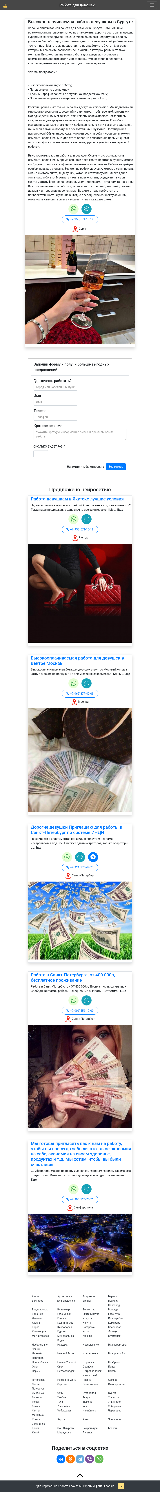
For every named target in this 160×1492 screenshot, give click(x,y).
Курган (61, 1331)
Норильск (89, 1362)
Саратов (62, 1384)
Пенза (112, 1366)
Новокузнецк (91, 1353)
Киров (35, 1327)
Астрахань (89, 1296)
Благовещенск (66, 1300)
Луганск (87, 1432)
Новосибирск (40, 1362)
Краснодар (114, 1327)
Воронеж (37, 1313)
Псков (112, 1371)
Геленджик (64, 1313)
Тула (60, 1401)
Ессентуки (114, 1313)
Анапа (35, 1296)
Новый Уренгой (66, 1362)
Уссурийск (63, 1406)
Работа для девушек (77, 5)
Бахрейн (113, 1428)
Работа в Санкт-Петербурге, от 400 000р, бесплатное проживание (73, 977)
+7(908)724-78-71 (80, 1199)
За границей (90, 1428)
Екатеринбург (91, 1313)
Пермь (36, 1371)
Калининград (65, 1322)
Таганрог (37, 1397)
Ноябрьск (114, 1362)
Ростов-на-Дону (66, 1379)
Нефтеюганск (91, 1344)
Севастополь (91, 1384)
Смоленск (38, 1393)
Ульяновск (114, 1401)
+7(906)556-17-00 (80, 1010)
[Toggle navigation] (152, 5)
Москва (87, 1335)
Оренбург (88, 1366)
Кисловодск (64, 1327)
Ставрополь (90, 1393)
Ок (121, 1486)
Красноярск (39, 1331)
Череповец (114, 1410)
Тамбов (61, 1397)
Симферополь (116, 1384)
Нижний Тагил (65, 1353)
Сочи (60, 1393)
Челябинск (89, 1410)
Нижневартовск (118, 1344)
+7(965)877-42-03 (80, 693)
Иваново (37, 1318)
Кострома (89, 1327)
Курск (86, 1331)
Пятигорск (38, 1379)
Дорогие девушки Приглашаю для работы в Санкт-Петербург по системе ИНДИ (76, 830)
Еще (120, 509)
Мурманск (114, 1335)
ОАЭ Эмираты (65, 1428)
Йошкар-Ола (115, 1318)
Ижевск (62, 1318)
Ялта (85, 1419)
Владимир (63, 1309)
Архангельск (65, 1296)
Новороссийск (117, 1353)
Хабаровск (114, 1406)
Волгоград (89, 1309)
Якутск (61, 1419)
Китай (35, 1432)
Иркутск (87, 1318)
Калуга (87, 1322)
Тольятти (113, 1397)
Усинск (36, 1406)
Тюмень (87, 1401)
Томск (35, 1401)
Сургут (112, 1393)
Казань (36, 1322)
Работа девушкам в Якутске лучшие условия (77, 499)
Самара (112, 1379)
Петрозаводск (65, 1371)
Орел (60, 1366)
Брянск (87, 1300)
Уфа (85, 1406)
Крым (35, 1428)
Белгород (37, 1300)
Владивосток (40, 1309)
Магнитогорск (40, 1335)
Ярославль (114, 1419)
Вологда (113, 1309)
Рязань (87, 1379)
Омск (35, 1366)
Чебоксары (64, 1410)
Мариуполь (64, 1432)
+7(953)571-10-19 (80, 219)
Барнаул (113, 1296)
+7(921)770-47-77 (80, 867)
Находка (62, 1344)
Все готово (115, 466)
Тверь (86, 1397)
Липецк (112, 1331)
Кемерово (114, 1322)
